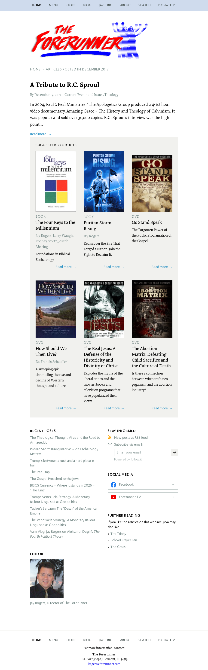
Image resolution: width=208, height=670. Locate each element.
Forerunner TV (130, 497)
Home (37, 5)
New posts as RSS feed (131, 437)
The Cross (117, 547)
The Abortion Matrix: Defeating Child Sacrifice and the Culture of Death (151, 356)
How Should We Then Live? (51, 351)
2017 (58, 94)
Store (71, 5)
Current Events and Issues (83, 94)
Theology (111, 94)
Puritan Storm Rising (97, 225)
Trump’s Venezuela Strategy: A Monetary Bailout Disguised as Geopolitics (60, 499)
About (125, 5)
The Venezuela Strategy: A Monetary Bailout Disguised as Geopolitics (62, 522)
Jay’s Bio (106, 5)
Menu (53, 5)
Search (144, 5)
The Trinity (118, 533)
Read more (38, 133)
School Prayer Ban (123, 540)
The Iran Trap (40, 472)
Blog (87, 5)
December (42, 94)
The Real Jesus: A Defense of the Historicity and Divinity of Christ (101, 356)
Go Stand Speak (147, 222)
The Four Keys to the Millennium (55, 225)
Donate (165, 640)
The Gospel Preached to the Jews (55, 478)
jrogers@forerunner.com (104, 664)
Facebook (126, 484)
